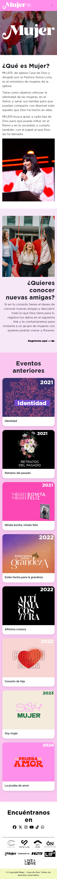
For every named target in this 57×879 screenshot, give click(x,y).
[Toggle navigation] (52, 5)
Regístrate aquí (41, 340)
